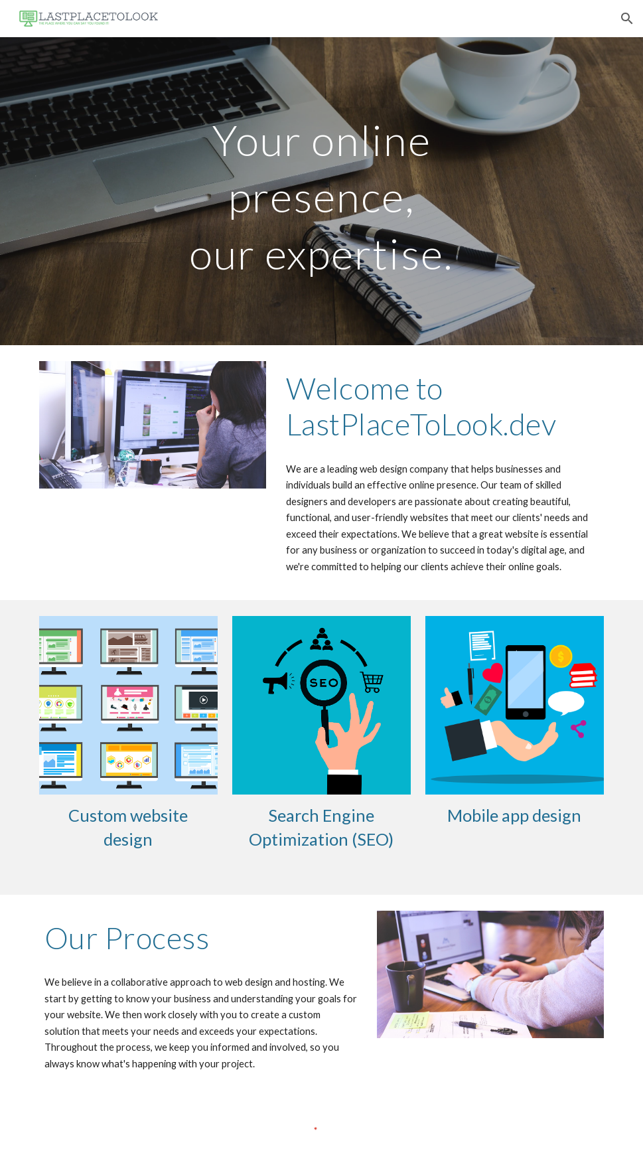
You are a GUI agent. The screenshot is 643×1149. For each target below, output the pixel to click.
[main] (321, 191)
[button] (627, 19)
